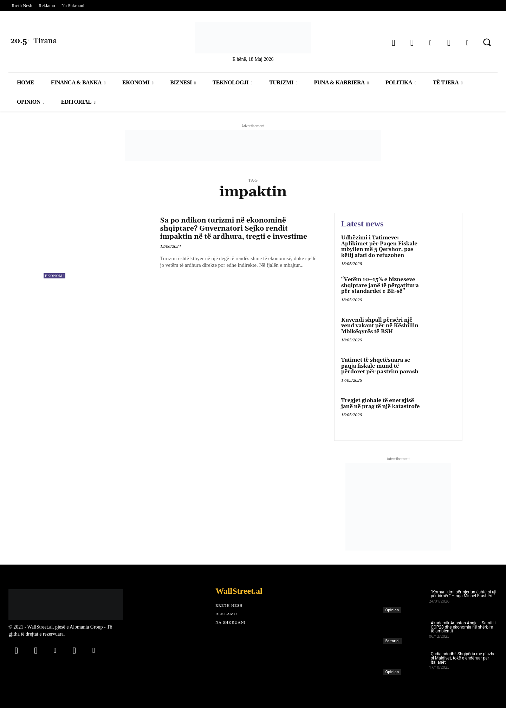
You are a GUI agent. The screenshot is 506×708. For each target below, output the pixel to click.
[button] (487, 42)
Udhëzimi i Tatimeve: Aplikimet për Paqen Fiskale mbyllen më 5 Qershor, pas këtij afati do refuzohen (379, 246)
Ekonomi (54, 276)
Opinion (392, 609)
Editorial (392, 640)
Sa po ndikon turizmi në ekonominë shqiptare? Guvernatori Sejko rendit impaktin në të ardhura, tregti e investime (228, 232)
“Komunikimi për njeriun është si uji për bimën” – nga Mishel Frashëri (464, 594)
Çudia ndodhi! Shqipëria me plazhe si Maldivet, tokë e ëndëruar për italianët (463, 658)
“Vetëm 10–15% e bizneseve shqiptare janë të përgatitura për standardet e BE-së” (380, 285)
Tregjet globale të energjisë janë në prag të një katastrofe (380, 403)
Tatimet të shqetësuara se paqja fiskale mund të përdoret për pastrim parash (380, 366)
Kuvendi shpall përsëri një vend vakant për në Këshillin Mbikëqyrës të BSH (380, 326)
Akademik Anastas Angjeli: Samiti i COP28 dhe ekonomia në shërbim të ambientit (463, 627)
